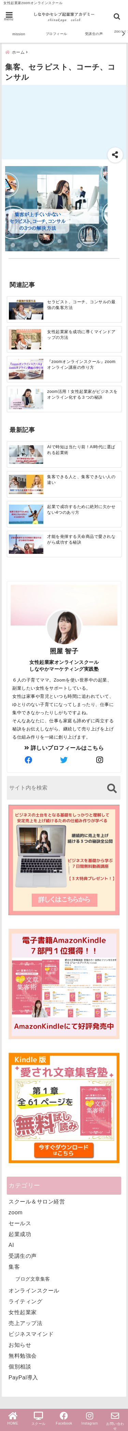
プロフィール (56, 34)
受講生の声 (94, 34)
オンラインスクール (34, 1290)
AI (11, 1245)
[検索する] (111, 788)
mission (18, 34)
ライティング (25, 1301)
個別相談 (20, 1367)
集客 (14, 1267)
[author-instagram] (99, 760)
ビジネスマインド (31, 1334)
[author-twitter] (64, 760)
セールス (20, 1223)
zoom (16, 1212)
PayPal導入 (23, 1377)
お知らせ (20, 1345)
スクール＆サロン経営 (37, 1201)
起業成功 (20, 1234)
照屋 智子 (64, 651)
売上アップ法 (25, 1323)
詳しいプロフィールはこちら (64, 748)
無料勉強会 (23, 1356)
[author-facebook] (28, 760)
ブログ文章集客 (32, 1279)
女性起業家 (23, 1312)
